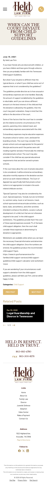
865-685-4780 (23, 351)
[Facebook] (19, 451)
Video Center (23, 412)
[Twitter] (23, 451)
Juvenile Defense (23, 405)
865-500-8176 (26, 356)
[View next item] (13, 325)
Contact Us (23, 418)
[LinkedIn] (27, 451)
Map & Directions (23, 440)
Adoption (23, 409)
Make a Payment (23, 415)
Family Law (23, 399)
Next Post (36, 292)
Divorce (23, 402)
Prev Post (10, 292)
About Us (23, 396)
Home (23, 392)
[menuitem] (12, 480)
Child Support (19, 284)
